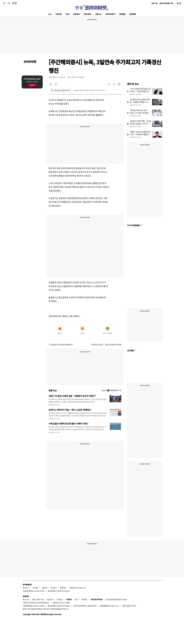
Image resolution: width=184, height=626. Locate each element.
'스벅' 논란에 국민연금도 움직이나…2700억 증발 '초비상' (140, 91)
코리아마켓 (110, 14)
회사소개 (26, 588)
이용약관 (84, 599)
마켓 (76, 14)
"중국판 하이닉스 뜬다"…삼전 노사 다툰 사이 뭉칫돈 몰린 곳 (140, 113)
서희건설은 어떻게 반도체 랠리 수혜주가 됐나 (68, 423)
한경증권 (122, 14)
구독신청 (35, 588)
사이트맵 (59, 599)
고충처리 (44, 588)
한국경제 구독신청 (97, 344)
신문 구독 (154, 3)
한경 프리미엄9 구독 (166, 3)
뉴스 (50, 14)
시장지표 (58, 14)
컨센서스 (98, 14)
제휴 (33, 599)
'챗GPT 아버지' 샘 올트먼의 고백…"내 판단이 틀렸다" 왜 (140, 134)
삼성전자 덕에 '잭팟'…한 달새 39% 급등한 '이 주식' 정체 (140, 124)
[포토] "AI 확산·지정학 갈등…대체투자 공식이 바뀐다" (72, 395)
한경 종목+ (88, 14)
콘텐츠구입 (40, 599)
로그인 (179, 3)
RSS (76, 599)
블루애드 (63, 588)
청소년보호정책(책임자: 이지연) (116, 599)
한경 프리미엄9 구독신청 (113, 344)
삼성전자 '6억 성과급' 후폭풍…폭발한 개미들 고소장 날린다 (140, 102)
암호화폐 (132, 14)
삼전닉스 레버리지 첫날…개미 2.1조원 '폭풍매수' (70, 409)
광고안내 (54, 588)
